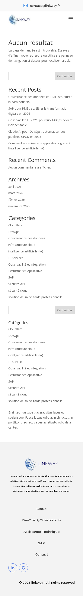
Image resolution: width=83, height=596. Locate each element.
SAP (11, 277)
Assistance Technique (41, 532)
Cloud (41, 509)
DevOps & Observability (41, 520)
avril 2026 (15, 187)
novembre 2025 (19, 206)
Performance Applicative (25, 271)
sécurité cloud (18, 290)
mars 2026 (15, 193)
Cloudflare (15, 225)
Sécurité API (16, 284)
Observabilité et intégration (27, 264)
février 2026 (16, 200)
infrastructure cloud (21, 245)
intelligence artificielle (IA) (25, 251)
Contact (41, 554)
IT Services (15, 258)
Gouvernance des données (26, 238)
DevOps (13, 232)
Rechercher (64, 76)
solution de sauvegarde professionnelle (35, 297)
